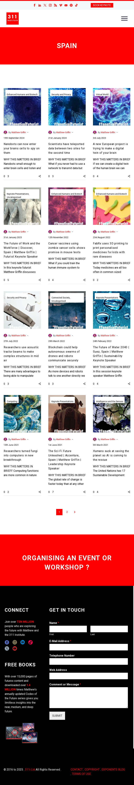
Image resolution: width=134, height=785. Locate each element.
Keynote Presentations (18, 194)
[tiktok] (30, 642)
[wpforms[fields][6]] (88, 661)
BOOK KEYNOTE (102, 5)
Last (92, 634)
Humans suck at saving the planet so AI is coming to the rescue (111, 455)
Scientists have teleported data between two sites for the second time (66, 148)
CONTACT (77, 769)
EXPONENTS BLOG (113, 769)
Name (54, 623)
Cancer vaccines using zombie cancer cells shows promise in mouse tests (66, 248)
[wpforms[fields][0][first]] (68, 629)
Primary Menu (124, 18)
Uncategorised (14, 197)
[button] (39, 176)
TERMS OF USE (81, 774)
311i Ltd (30, 769)
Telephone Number (62, 655)
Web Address (58, 670)
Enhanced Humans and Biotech (22, 94)
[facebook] (7, 642)
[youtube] (15, 648)
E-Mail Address (60, 641)
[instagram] (15, 642)
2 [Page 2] (67, 512)
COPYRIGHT (92, 769)
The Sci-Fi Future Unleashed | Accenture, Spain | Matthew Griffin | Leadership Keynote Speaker (64, 459)
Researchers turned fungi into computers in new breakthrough (21, 455)
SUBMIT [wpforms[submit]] (57, 715)
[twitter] (7, 648)
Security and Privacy (61, 94)
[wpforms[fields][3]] (88, 676)
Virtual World (102, 94)
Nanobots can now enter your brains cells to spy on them (22, 148)
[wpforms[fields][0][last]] (109, 629)
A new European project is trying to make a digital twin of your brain (110, 148)
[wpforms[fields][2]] (88, 697)
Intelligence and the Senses (109, 401)
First (51, 634)
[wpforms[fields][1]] (88, 647)
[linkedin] (22, 642)
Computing (12, 401)
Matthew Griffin (19, 132)
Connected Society (60, 297)
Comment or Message (65, 684)
